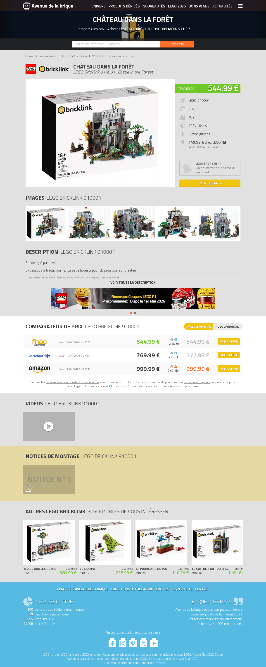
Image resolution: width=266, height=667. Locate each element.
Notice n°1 (49, 479)
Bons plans (199, 6)
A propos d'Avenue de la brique (82, 589)
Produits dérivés (124, 6)
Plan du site (182, 589)
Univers (98, 6)
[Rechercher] (177, 44)
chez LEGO (208, 142)
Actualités (222, 6)
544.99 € (223, 88)
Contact (202, 589)
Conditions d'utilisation (132, 589)
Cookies (162, 589)
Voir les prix (210, 183)
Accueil (29, 56)
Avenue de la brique (48, 5)
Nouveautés (154, 6)
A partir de (186, 88)
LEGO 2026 (177, 6)
